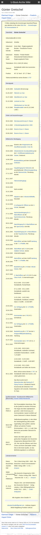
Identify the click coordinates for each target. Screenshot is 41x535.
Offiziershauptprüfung (30, 170)
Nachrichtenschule (19, 217)
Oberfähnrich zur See (20, 97)
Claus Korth (17, 277)
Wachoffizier (18, 241)
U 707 (29, 77)
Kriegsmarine (26, 144)
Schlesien (17, 162)
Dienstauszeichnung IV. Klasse (23, 121)
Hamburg (34, 241)
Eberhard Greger (7, 15)
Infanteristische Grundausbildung (24, 151)
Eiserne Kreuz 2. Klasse (21, 129)
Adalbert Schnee (19, 251)
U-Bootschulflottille (29, 196)
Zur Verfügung (18, 307)
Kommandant (18, 315)
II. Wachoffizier (18, 275)
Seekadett (17, 89)
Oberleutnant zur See (20, 105)
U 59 (26, 315)
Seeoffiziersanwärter (20, 147)
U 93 (26, 267)
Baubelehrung (18, 267)
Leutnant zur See (19, 101)
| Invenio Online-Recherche (21, 398)
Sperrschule (20, 226)
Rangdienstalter (19, 107)
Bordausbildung (19, 160)
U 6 (25, 248)
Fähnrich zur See (19, 93)
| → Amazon (32, 477)
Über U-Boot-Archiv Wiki (16, 528)
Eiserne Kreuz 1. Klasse (21, 133)
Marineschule (22, 172)
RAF (31, 387)
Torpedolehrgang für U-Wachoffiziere (25, 232)
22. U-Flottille (30, 307)
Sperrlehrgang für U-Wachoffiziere (24, 224)
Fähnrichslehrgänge (20, 181)
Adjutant (16, 196)
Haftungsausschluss (31, 528)
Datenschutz (5, 528)
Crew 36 (29, 147)
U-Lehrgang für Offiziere (21, 205)
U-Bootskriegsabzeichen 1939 (23, 125)
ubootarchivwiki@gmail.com (15, 505)
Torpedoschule (22, 234)
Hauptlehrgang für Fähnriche (23, 168)
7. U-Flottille (21, 243)
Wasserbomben (19, 382)
